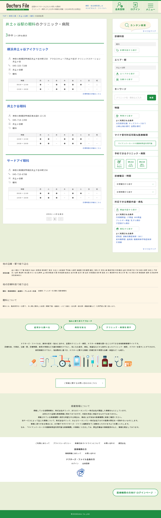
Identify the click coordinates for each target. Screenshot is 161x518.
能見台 (67, 272)
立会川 (55, 270)
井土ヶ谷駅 (23, 16)
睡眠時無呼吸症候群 (142, 239)
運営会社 (122, 443)
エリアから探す (125, 73)
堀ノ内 (128, 272)
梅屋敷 (79, 270)
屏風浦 (50, 272)
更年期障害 (121, 239)
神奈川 (150, 270)
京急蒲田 (85, 270)
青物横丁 (45, 270)
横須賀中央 (114, 272)
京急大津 (134, 272)
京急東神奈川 (17, 275)
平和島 (68, 270)
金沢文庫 (74, 272)
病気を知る (80, 327)
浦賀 (147, 272)
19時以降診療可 (123, 126)
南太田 (26, 272)
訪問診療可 (136, 126)
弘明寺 (39, 272)
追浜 (86, 272)
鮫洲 (50, 270)
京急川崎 (104, 270)
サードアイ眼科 (18, 160)
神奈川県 (12, 16)
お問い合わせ (109, 443)
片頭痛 (119, 242)
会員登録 (86, 463)
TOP (5, 16)
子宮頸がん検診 (123, 223)
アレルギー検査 (123, 220)
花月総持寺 (154, 272)
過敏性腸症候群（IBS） (133, 236)
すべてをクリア (149, 31)
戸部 (155, 270)
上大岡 (45, 272)
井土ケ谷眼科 (16, 106)
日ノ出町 (15, 272)
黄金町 (21, 272)
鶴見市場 (111, 270)
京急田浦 (92, 272)
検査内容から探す (126, 209)
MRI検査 (137, 217)
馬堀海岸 (142, 272)
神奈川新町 (143, 270)
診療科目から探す (126, 50)
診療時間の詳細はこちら (92, 94)
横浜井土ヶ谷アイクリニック (28, 49)
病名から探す (124, 228)
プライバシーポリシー (62, 443)
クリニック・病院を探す (118, 327)
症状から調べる (42, 327)
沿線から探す (124, 79)
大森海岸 (61, 270)
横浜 (17, 270)
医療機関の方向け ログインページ (135, 492)
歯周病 (130, 239)
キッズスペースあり (137, 123)
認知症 (119, 236)
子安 (137, 270)
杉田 (55, 272)
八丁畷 (21, 270)
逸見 (103, 272)
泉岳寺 (27, 270)
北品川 (33, 270)
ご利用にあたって (42, 443)
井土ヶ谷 (33, 272)
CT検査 (130, 217)
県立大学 (122, 272)
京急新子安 (130, 270)
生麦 (124, 270)
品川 (13, 270)
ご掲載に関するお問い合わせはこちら (80, 383)
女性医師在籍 (122, 123)
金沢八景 (81, 272)
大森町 (73, 270)
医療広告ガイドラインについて (87, 443)
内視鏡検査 (121, 217)
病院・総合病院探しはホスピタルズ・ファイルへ (96, 6)
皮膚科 (40, 291)
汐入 (107, 272)
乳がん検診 (135, 220)
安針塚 (98, 272)
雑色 (91, 270)
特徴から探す (124, 115)
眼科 (32, 16)
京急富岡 (61, 272)
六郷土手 (97, 270)
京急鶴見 (118, 270)
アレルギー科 (49, 291)
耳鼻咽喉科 (62, 291)
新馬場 (38, 270)
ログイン (75, 463)
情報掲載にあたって (73, 453)
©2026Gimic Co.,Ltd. (80, 514)
